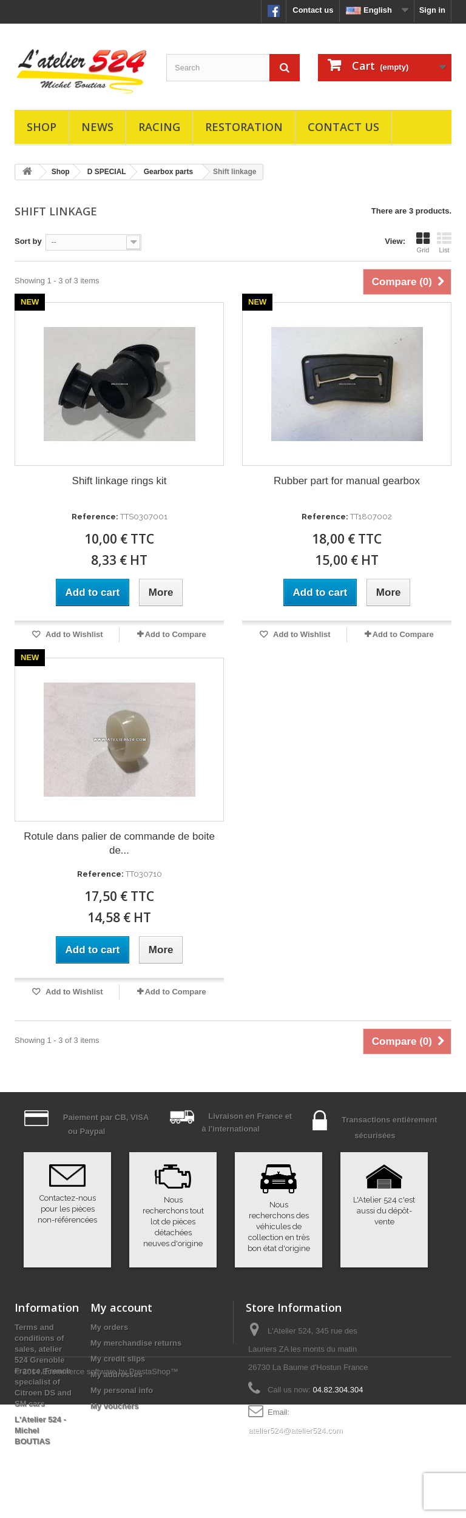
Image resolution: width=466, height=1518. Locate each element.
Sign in (432, 10)
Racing (159, 127)
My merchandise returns (135, 1343)
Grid (423, 243)
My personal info (121, 1390)
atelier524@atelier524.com (295, 1430)
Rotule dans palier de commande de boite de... (119, 843)
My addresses (116, 1374)
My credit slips (117, 1358)
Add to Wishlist (73, 634)
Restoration (244, 127)
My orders (109, 1327)
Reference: (95, 516)
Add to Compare (175, 634)
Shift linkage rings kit (119, 481)
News (97, 127)
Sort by (28, 241)
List (444, 243)
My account (121, 1307)
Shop (41, 127)
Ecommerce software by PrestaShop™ (110, 1484)
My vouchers (114, 1406)
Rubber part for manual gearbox (347, 481)
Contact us (312, 10)
